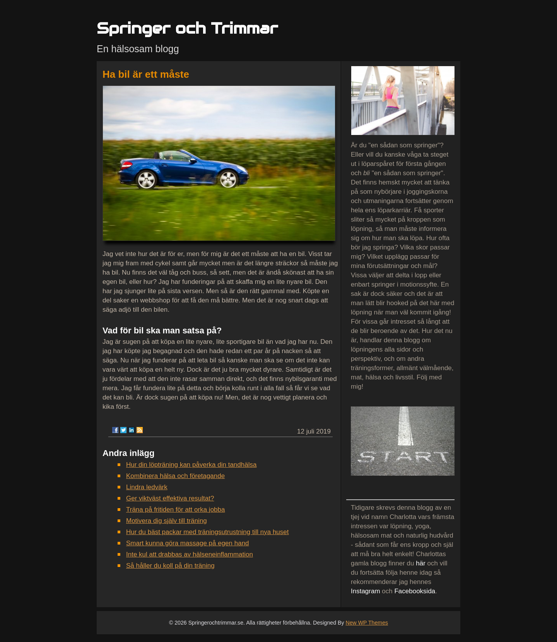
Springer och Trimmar (187, 28)
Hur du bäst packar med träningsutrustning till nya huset (207, 532)
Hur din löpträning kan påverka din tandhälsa (191, 464)
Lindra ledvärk (146, 487)
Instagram (365, 591)
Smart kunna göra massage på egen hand (187, 543)
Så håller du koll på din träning (170, 565)
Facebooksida (414, 591)
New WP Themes (366, 623)
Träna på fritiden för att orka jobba (175, 509)
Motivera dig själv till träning (166, 520)
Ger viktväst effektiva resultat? (170, 498)
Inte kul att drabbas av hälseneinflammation (189, 554)
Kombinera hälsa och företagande (175, 476)
